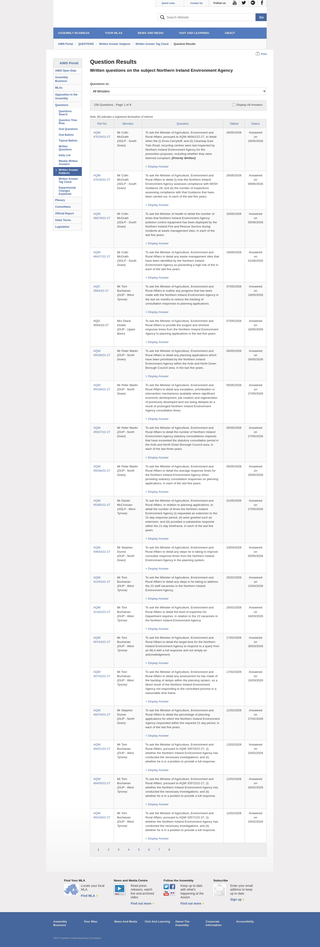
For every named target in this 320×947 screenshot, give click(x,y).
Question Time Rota (68, 122)
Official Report (64, 213)
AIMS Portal (65, 44)
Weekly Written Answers (68, 162)
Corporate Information (214, 923)
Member (128, 123)
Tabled (234, 123)
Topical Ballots (68, 140)
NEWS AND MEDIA (151, 33)
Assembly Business (61, 79)
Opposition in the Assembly (66, 96)
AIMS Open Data (65, 70)
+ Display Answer (157, 166)
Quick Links (168, 3)
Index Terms (63, 220)
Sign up (236, 899)
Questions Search (65, 113)
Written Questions (65, 148)
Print (264, 54)
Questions (61, 105)
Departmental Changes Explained (67, 190)
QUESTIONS (86, 44)
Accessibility (245, 921)
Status (255, 123)
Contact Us (196, 3)
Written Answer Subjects (114, 44)
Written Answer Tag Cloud (152, 44)
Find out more (141, 903)
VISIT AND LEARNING (194, 33)
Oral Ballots (66, 134)
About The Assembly (182, 923)
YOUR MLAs (113, 33)
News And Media (125, 921)
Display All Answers (249, 104)
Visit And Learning (157, 921)
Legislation (62, 226)
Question (183, 123)
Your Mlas (90, 921)
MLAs (58, 87)
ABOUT (230, 33)
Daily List (64, 155)
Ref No (102, 123)
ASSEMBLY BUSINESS (74, 33)
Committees (63, 206)
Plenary (60, 200)
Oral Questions (68, 129)
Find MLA (88, 895)
